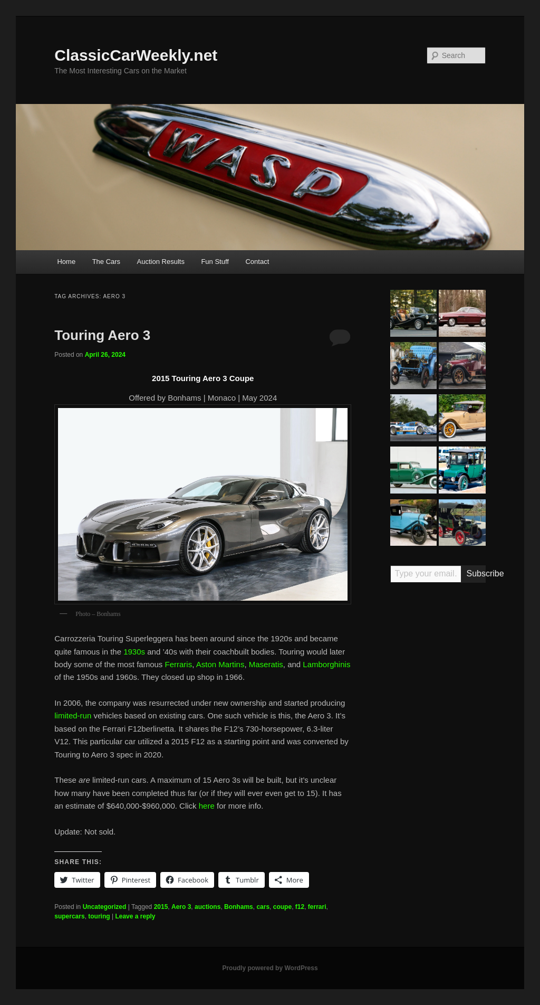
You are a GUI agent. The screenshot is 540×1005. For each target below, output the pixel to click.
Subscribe (475, 573)
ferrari (317, 907)
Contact (257, 262)
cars (262, 907)
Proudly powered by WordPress (269, 968)
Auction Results (161, 262)
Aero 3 (181, 907)
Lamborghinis (326, 664)
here (207, 805)
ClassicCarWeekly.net (135, 55)
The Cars (106, 262)
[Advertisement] (438, 754)
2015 (161, 907)
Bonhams (238, 907)
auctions (207, 907)
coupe (282, 907)
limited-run (72, 715)
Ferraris (178, 664)
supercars (69, 916)
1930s (134, 651)
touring (99, 916)
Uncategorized (105, 907)
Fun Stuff (215, 262)
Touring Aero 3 (102, 335)
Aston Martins (220, 664)
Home (66, 262)
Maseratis (266, 664)
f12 (299, 907)
